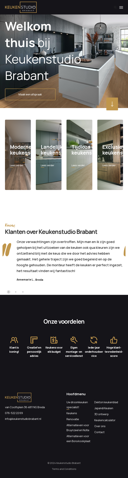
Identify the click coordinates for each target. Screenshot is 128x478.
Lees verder (16, 165)
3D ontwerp (101, 414)
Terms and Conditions (64, 469)
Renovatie (72, 419)
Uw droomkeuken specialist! (77, 404)
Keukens (71, 413)
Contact (99, 432)
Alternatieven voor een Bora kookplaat (78, 438)
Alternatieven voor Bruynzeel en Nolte (77, 427)
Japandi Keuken (103, 408)
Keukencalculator (105, 420)
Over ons (100, 426)
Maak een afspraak (30, 94)
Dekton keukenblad (106, 402)
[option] (64, 54)
